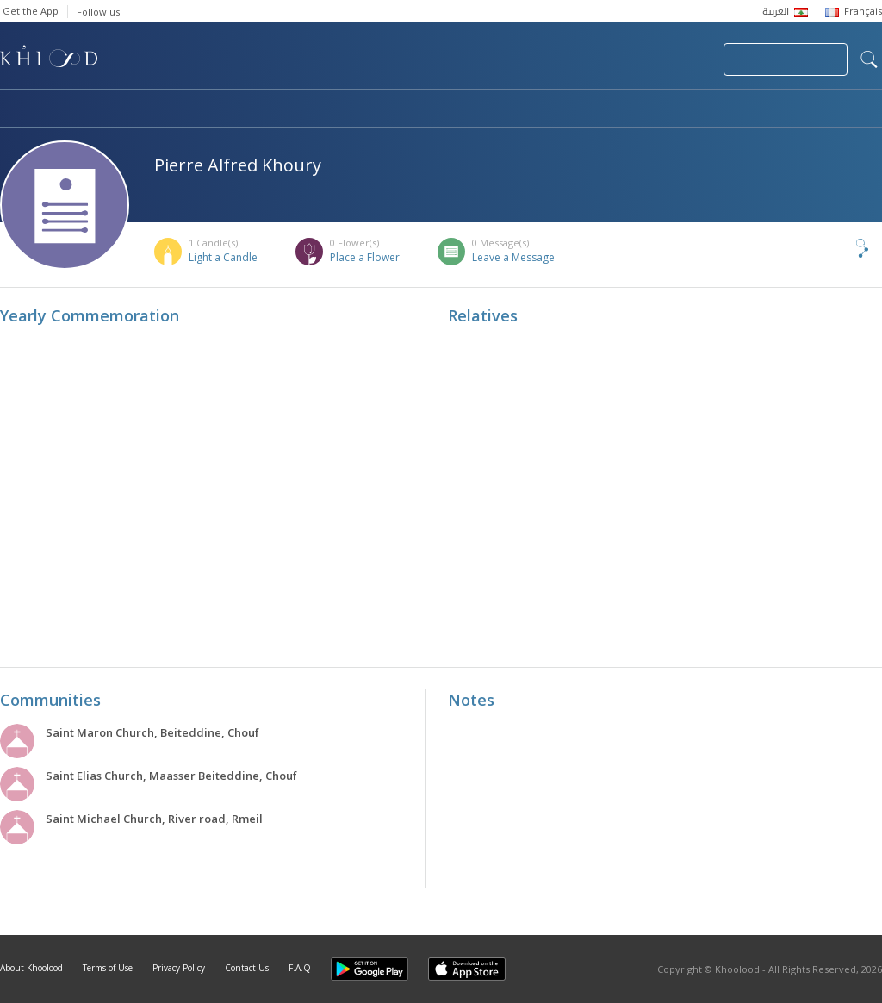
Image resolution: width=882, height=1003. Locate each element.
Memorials (473, 109)
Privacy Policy (178, 968)
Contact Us (247, 968)
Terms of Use (108, 968)
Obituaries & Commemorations (173, 109)
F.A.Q (300, 968)
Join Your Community (785, 59)
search (869, 59)
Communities (350, 109)
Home (15, 109)
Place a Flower (365, 257)
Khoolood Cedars (831, 109)
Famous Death (601, 109)
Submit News (595, 59)
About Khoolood (31, 968)
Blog (712, 109)
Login (680, 59)
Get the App (31, 10)
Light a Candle (223, 257)
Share (834, 248)
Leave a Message (513, 257)
